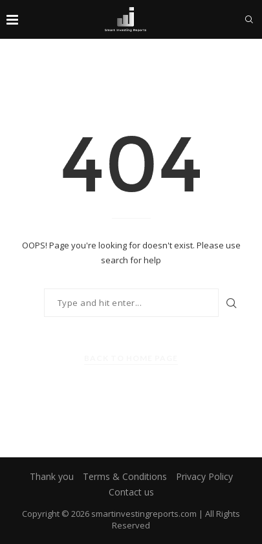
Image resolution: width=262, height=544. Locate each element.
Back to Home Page (131, 358)
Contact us (131, 492)
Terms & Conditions (125, 476)
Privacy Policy (204, 476)
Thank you (52, 476)
